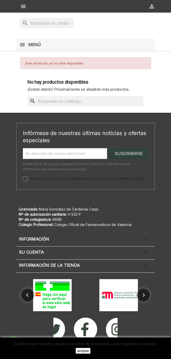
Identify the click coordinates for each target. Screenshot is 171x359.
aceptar (83, 351)
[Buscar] (46, 23)
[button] (27, 295)
